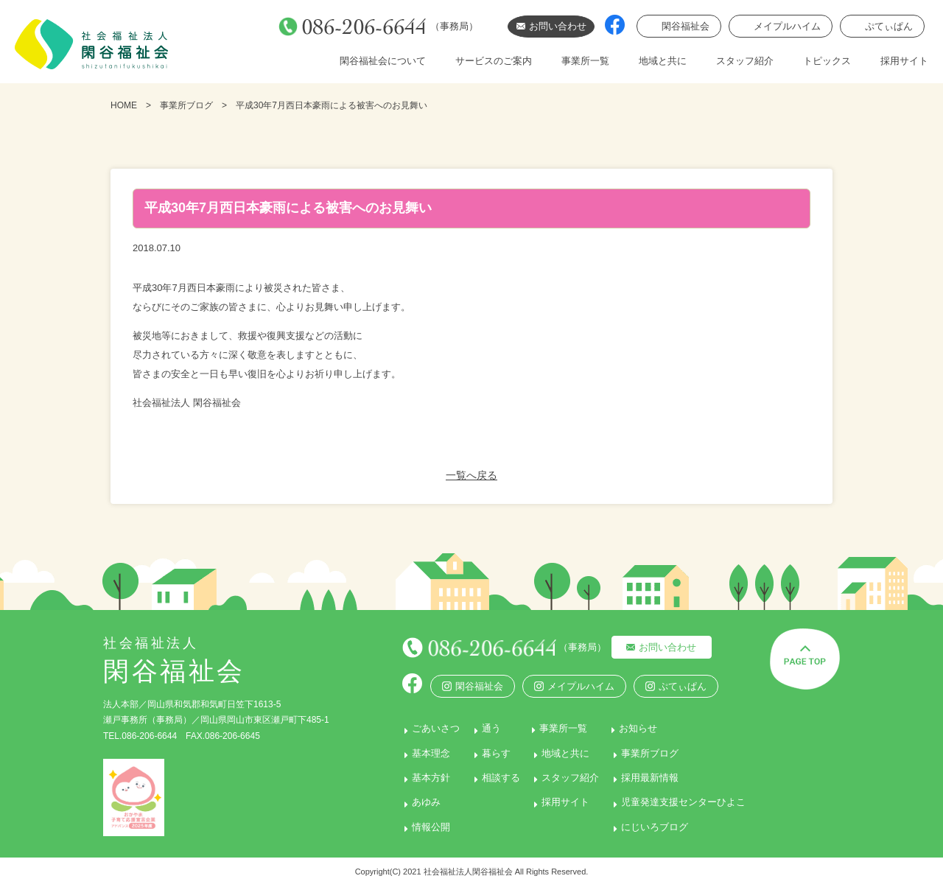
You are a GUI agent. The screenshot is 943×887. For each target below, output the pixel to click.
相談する (491, 777)
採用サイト (904, 60)
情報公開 (415, 826)
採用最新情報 (652, 777)
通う (481, 728)
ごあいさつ (420, 728)
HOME (124, 105)
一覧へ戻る (471, 475)
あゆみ (410, 801)
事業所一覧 (585, 60)
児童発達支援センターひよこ (685, 801)
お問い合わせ (655, 647)
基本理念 (415, 753)
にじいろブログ (656, 826)
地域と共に (663, 60)
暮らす (486, 753)
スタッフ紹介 (745, 60)
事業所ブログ (186, 105)
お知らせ (642, 728)
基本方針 (415, 777)
